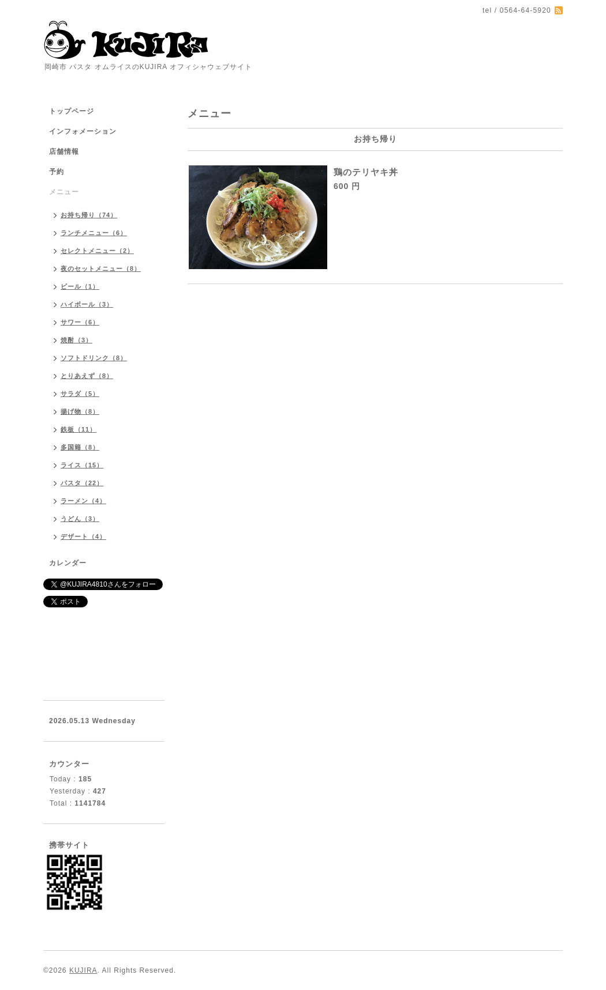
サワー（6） (80, 322)
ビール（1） (80, 286)
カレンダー (68, 563)
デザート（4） (83, 536)
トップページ (71, 111)
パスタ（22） (82, 482)
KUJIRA (83, 970)
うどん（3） (80, 518)
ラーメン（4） (83, 500)
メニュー (64, 192)
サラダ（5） (80, 393)
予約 (56, 172)
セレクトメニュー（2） (97, 250)
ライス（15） (82, 465)
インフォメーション (83, 131)
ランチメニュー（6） (94, 232)
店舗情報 (64, 152)
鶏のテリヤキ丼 (366, 172)
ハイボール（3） (87, 304)
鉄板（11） (78, 429)
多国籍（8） (80, 447)
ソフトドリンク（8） (94, 357)
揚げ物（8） (80, 411)
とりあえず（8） (87, 375)
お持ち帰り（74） (89, 214)
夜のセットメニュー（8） (101, 268)
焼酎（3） (76, 340)
